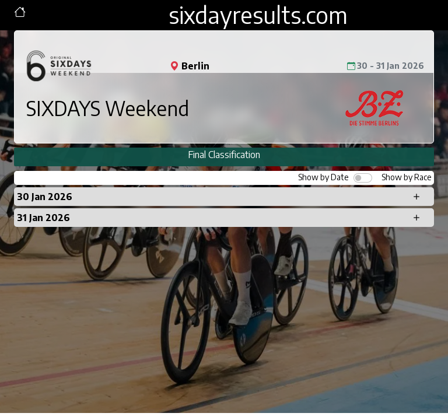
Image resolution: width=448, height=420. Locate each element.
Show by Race (407, 177)
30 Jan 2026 (44, 196)
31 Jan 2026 (43, 217)
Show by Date (323, 177)
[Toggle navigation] (19, 12)
